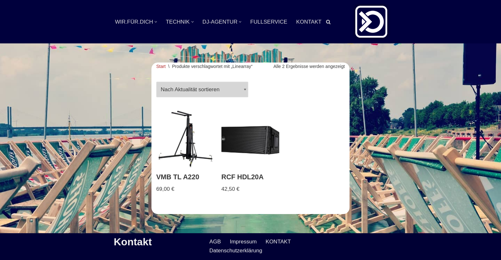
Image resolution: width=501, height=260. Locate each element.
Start (161, 66)
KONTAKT (308, 22)
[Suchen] (328, 21)
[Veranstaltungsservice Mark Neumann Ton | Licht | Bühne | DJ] (371, 22)
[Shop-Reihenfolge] (202, 90)
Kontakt (133, 242)
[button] (156, 22)
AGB (215, 242)
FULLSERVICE (268, 22)
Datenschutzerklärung (235, 251)
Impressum (243, 242)
